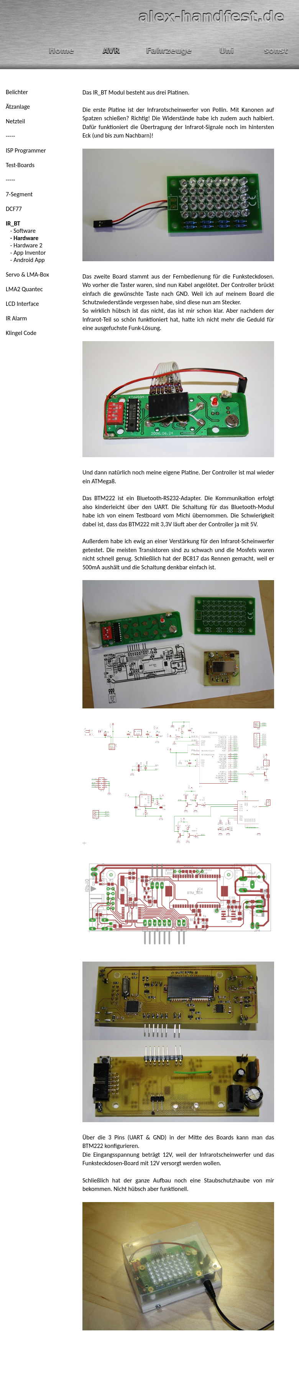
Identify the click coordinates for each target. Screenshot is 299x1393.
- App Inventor (26, 252)
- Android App (25, 260)
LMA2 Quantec (24, 289)
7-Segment (19, 194)
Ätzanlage (18, 106)
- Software (21, 230)
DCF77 (14, 208)
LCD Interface (22, 303)
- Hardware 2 (24, 245)
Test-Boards (20, 165)
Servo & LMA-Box (27, 274)
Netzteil (15, 121)
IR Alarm (16, 318)
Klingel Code (21, 333)
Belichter (17, 92)
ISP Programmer (26, 150)
